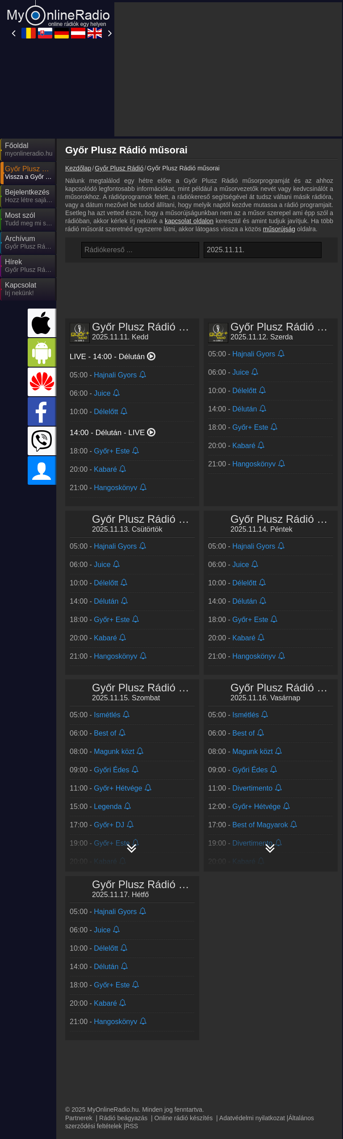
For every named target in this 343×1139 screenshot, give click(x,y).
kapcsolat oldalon (189, 220)
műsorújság (279, 229)
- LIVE (113, 432)
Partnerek (78, 1118)
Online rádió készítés (184, 1118)
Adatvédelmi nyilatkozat (252, 1118)
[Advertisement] (228, 69)
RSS (131, 1126)
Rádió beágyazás (123, 1118)
